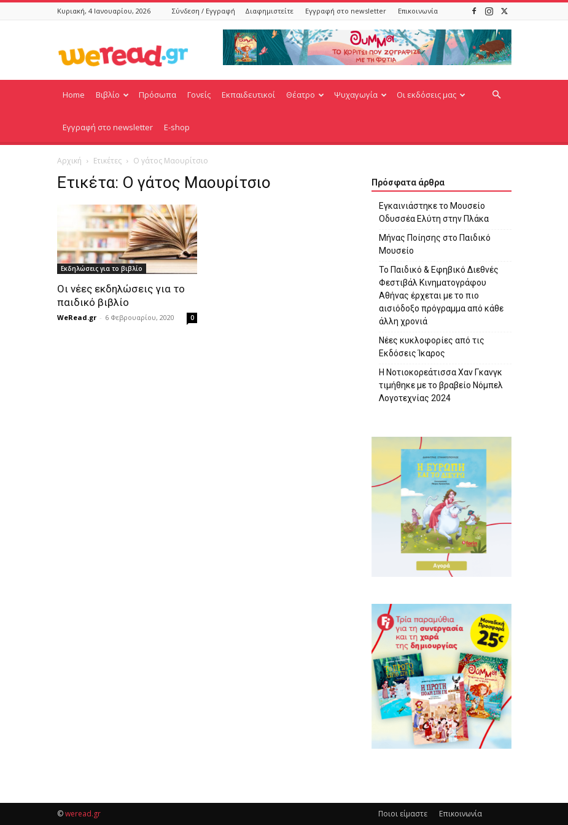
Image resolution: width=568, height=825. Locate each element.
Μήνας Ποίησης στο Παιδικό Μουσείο (435, 244)
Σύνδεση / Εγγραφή (203, 10)
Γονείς (199, 94)
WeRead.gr (76, 317)
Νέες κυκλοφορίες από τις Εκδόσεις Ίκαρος (431, 346)
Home (74, 94)
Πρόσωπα (157, 94)
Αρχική (69, 160)
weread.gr (83, 813)
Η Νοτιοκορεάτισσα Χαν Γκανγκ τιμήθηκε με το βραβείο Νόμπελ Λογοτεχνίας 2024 (441, 385)
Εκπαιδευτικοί (248, 94)
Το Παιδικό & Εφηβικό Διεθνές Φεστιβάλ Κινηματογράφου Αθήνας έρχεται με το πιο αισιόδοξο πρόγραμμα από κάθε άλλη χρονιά (441, 295)
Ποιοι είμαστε (402, 813)
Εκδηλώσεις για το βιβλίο (101, 268)
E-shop (177, 127)
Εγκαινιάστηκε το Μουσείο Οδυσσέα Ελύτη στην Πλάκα (434, 212)
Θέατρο (305, 94)
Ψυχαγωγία (360, 94)
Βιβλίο (112, 94)
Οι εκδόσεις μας (431, 94)
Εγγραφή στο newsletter (345, 10)
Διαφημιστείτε (269, 10)
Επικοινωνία (418, 10)
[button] (497, 95)
